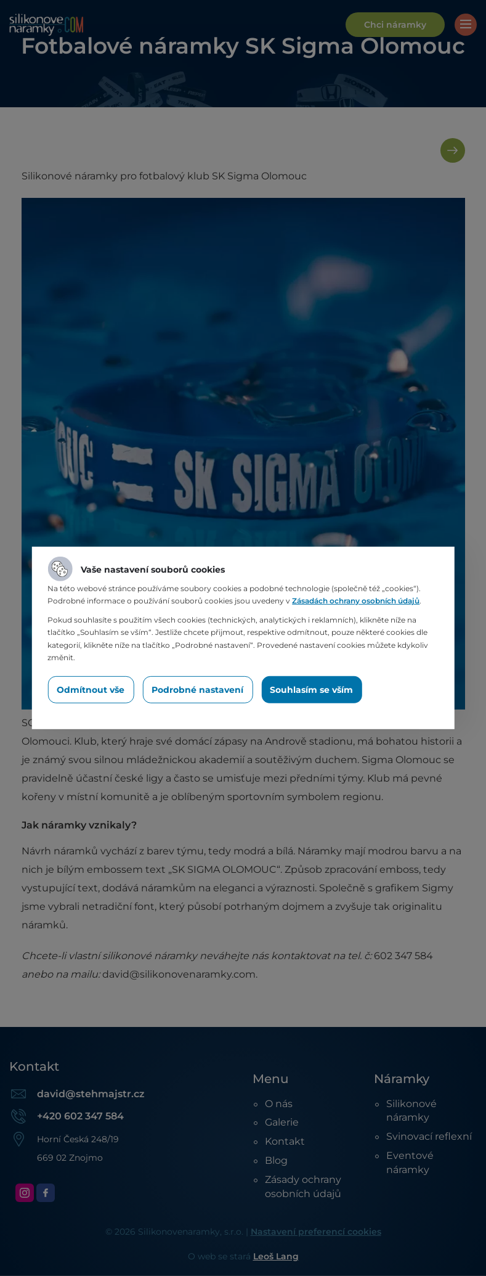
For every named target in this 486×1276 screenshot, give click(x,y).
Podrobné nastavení (197, 689)
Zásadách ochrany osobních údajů (355, 600)
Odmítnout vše (90, 689)
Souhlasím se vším (311, 689)
